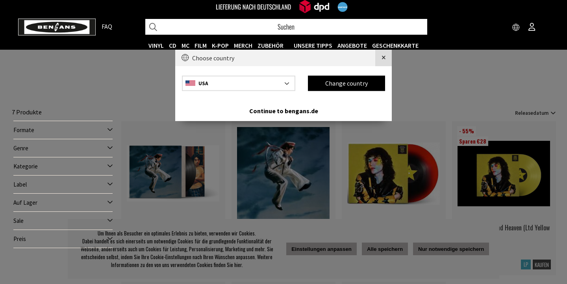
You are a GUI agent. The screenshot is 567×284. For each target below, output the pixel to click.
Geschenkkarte (395, 45)
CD (172, 45)
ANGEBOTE (352, 45)
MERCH (243, 45)
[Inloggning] (532, 27)
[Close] (383, 58)
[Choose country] (516, 28)
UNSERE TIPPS (313, 45)
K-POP (220, 45)
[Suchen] (286, 27)
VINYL (156, 45)
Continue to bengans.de (283, 110)
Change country (346, 83)
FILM (201, 45)
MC (185, 45)
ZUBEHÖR (271, 45)
